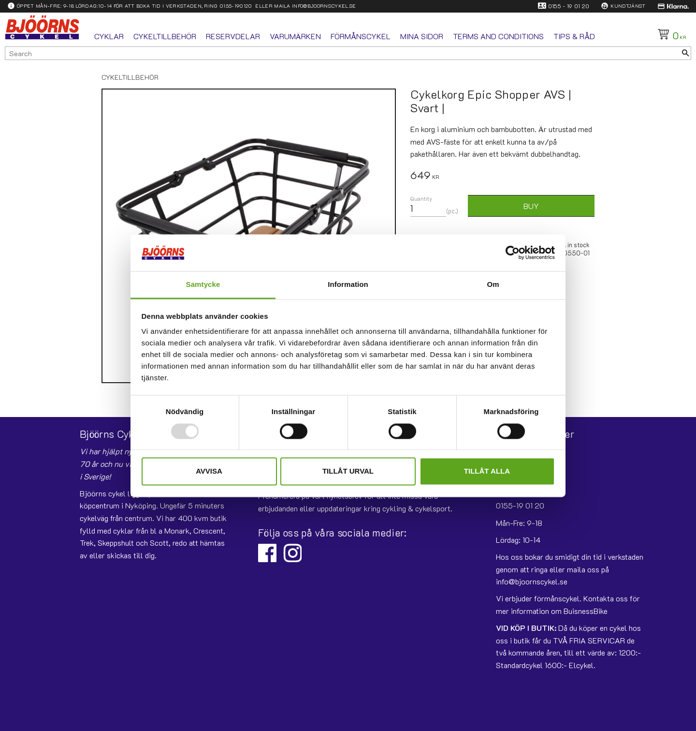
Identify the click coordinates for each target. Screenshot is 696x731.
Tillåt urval (348, 471)
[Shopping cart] (670, 34)
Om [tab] (493, 285)
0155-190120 (235, 5)
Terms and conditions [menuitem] (498, 36)
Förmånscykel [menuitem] (361, 36)
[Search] (685, 53)
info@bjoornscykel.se (324, 5)
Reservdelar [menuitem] (233, 36)
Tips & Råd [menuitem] (574, 36)
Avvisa (209, 471)
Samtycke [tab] (203, 285)
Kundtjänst (627, 5)
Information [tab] (348, 285)
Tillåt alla (487, 471)
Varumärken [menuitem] (295, 36)
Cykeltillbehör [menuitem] (164, 36)
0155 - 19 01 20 (569, 6)
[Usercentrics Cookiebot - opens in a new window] (512, 252)
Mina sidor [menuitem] (421, 36)
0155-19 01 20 (520, 505)
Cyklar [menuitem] (109, 36)
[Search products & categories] (342, 53)
